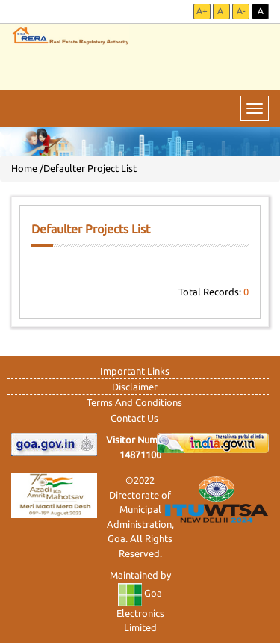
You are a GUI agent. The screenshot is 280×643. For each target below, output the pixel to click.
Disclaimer (135, 386)
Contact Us (134, 418)
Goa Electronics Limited (140, 610)
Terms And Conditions (134, 402)
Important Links (134, 371)
